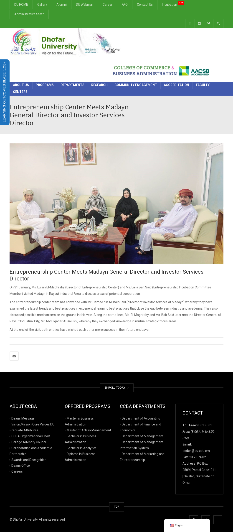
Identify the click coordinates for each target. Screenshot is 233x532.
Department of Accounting (141, 418)
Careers (17, 471)
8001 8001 (204, 425)
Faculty (203, 85)
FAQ (125, 4)
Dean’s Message (23, 418)
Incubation (173, 3)
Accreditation (176, 85)
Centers (20, 92)
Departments (72, 85)
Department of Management (142, 436)
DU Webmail (84, 4)
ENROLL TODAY (117, 387)
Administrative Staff (29, 14)
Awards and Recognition (28, 459)
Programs (45, 85)
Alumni (61, 4)
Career (107, 4)
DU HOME (21, 4)
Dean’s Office (20, 465)
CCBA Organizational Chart (30, 436)
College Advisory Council (28, 442)
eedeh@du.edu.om (196, 451)
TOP (116, 506)
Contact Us (145, 4)
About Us (21, 85)
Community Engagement (135, 85)
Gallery (42, 4)
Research (99, 85)
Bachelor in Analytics (81, 448)
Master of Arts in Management (89, 430)
